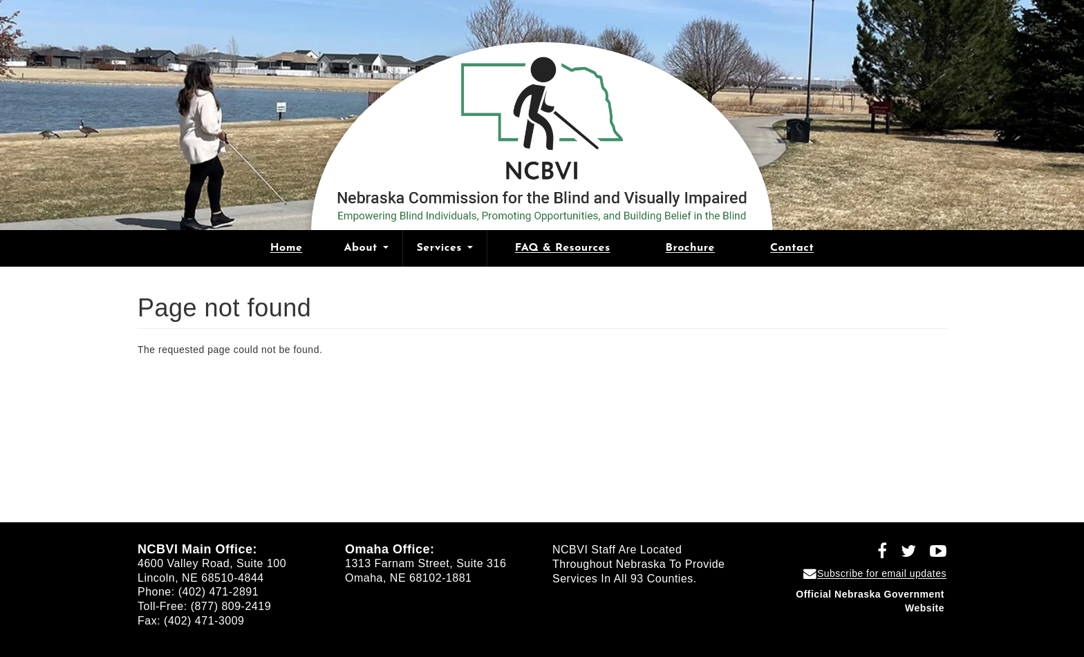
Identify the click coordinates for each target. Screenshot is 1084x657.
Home (286, 248)
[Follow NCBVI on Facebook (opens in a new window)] (877, 553)
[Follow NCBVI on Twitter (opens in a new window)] (903, 553)
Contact (792, 248)
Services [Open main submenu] (445, 248)
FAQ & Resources (562, 248)
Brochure (690, 248)
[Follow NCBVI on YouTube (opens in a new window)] (933, 553)
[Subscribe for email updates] (874, 573)
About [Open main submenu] (366, 248)
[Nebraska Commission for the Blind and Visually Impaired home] (542, 130)
